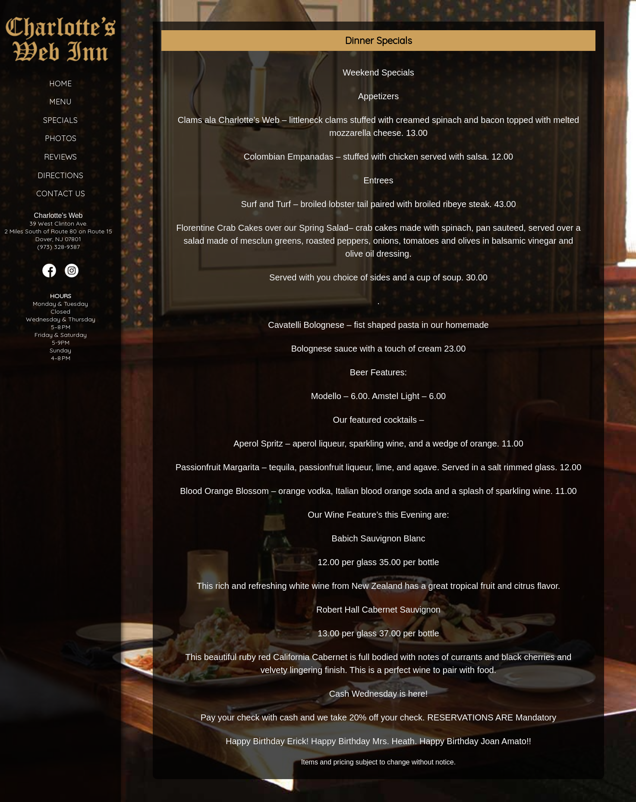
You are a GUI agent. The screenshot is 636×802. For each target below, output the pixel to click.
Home (60, 83)
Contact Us (60, 193)
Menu (60, 102)
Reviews (60, 157)
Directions (60, 175)
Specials (60, 120)
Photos (60, 138)
